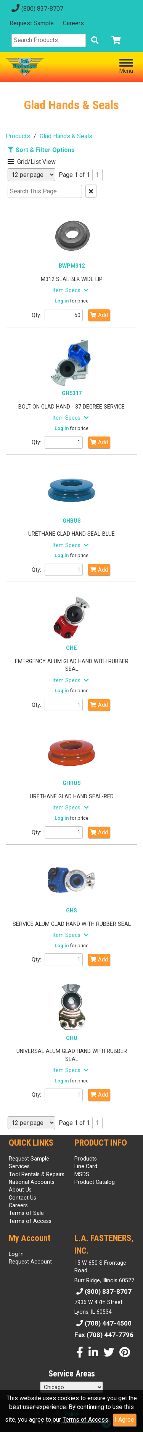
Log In (16, 1254)
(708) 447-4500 (103, 1323)
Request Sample (32, 23)
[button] (44, 161)
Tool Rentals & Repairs (36, 1174)
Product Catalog (94, 1182)
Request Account (30, 1262)
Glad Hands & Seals (66, 136)
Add (99, 315)
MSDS (81, 1174)
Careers (73, 23)
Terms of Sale (26, 1213)
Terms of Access (85, 1419)
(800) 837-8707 (36, 8)
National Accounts (32, 1182)
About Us (20, 1190)
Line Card (85, 1166)
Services (19, 1166)
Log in (62, 301)
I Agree (124, 1419)
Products (18, 136)
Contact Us (22, 1198)
